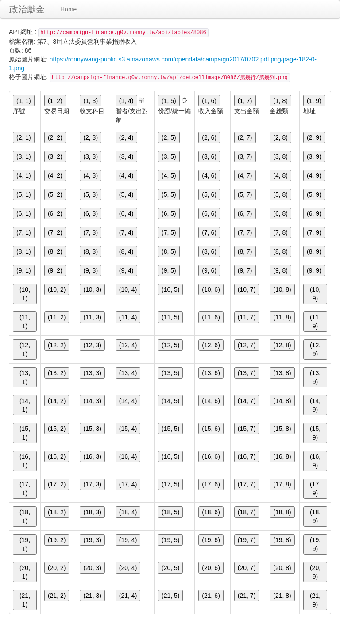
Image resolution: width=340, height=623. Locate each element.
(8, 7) (245, 251)
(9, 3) (90, 270)
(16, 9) (315, 461)
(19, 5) (170, 539)
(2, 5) (169, 137)
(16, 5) (170, 456)
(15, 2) (57, 428)
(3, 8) (280, 156)
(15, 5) (170, 428)
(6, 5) (169, 213)
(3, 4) (126, 156)
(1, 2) (55, 100)
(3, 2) (55, 156)
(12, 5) (170, 345)
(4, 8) (280, 175)
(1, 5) (169, 100)
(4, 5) (169, 175)
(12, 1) (24, 349)
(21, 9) (315, 600)
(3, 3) (90, 156)
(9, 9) (314, 270)
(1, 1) (23, 100)
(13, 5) (170, 372)
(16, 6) (211, 456)
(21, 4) (128, 595)
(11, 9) (315, 322)
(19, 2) (57, 539)
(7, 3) (90, 232)
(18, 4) (128, 512)
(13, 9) (315, 377)
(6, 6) (209, 213)
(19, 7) (246, 539)
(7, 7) (245, 232)
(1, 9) (314, 100)
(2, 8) (280, 137)
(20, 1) (24, 572)
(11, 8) (282, 317)
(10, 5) (170, 289)
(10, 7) (246, 289)
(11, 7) (246, 317)
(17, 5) (170, 484)
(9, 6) (209, 270)
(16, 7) (246, 456)
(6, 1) (23, 213)
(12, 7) (246, 345)
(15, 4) (128, 428)
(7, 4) (126, 232)
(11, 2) (57, 317)
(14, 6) (211, 400)
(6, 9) (314, 213)
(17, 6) (211, 484)
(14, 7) (246, 400)
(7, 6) (209, 232)
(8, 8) (280, 251)
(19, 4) (128, 539)
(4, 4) (126, 175)
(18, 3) (92, 512)
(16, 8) (282, 456)
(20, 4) (128, 567)
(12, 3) (92, 345)
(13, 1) (24, 377)
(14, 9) (315, 405)
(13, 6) (211, 372)
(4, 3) (90, 175)
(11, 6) (211, 317)
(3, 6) (209, 156)
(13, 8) (282, 372)
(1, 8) (280, 100)
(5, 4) (126, 194)
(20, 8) (282, 567)
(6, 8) (280, 213)
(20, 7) (246, 567)
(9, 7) (245, 270)
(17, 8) (282, 484)
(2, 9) (314, 137)
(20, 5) (170, 567)
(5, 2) (55, 194)
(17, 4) (128, 484)
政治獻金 (27, 9)
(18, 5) (170, 512)
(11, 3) (92, 317)
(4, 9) (314, 175)
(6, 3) (90, 213)
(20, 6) (211, 567)
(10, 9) (315, 294)
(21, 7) (246, 595)
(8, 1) (23, 251)
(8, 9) (314, 251)
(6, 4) (126, 213)
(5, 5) (169, 194)
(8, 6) (209, 251)
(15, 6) (211, 428)
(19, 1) (24, 544)
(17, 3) (92, 484)
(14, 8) (282, 400)
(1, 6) (209, 100)
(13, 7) (246, 372)
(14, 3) (92, 400)
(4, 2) (55, 175)
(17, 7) (246, 484)
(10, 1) (24, 294)
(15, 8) (282, 428)
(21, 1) (24, 600)
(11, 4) (128, 317)
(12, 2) (57, 345)
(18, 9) (315, 516)
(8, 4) (126, 251)
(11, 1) (24, 322)
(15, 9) (315, 433)
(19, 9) (315, 544)
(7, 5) (169, 232)
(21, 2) (57, 595)
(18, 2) (57, 512)
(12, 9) (315, 349)
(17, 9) (315, 489)
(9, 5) (169, 270)
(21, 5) (170, 595)
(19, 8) (282, 539)
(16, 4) (128, 456)
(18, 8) (282, 512)
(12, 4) (128, 345)
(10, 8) (282, 289)
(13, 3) (92, 372)
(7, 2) (55, 232)
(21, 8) (282, 595)
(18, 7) (246, 512)
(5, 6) (209, 194)
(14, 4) (128, 400)
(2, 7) (245, 137)
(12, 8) (282, 345)
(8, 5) (169, 251)
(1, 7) (245, 100)
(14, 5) (170, 400)
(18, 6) (211, 512)
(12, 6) (211, 345)
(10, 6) (211, 289)
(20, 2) (57, 567)
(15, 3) (92, 428)
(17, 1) (24, 489)
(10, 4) (128, 289)
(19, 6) (211, 539)
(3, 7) (245, 156)
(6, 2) (55, 213)
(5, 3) (90, 194)
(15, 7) (246, 428)
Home (68, 9)
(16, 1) (24, 461)
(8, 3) (90, 251)
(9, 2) (55, 270)
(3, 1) (23, 156)
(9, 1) (23, 270)
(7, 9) (314, 232)
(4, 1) (23, 175)
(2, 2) (55, 137)
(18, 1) (24, 516)
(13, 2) (57, 372)
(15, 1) (24, 433)
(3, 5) (169, 156)
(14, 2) (57, 400)
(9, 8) (280, 270)
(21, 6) (211, 595)
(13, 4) (128, 372)
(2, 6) (209, 137)
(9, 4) (126, 270)
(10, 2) (57, 289)
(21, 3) (92, 595)
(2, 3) (90, 137)
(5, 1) (23, 194)
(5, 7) (245, 194)
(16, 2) (57, 456)
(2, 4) (126, 137)
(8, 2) (55, 251)
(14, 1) (24, 405)
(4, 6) (209, 175)
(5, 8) (280, 194)
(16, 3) (92, 456)
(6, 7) (245, 213)
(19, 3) (92, 539)
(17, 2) (57, 484)
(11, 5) (170, 317)
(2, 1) (23, 137)
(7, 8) (280, 232)
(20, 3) (92, 567)
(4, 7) (245, 175)
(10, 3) (92, 289)
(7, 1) (23, 232)
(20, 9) (315, 572)
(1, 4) (126, 100)
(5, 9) (314, 194)
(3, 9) (314, 156)
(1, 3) (90, 100)
